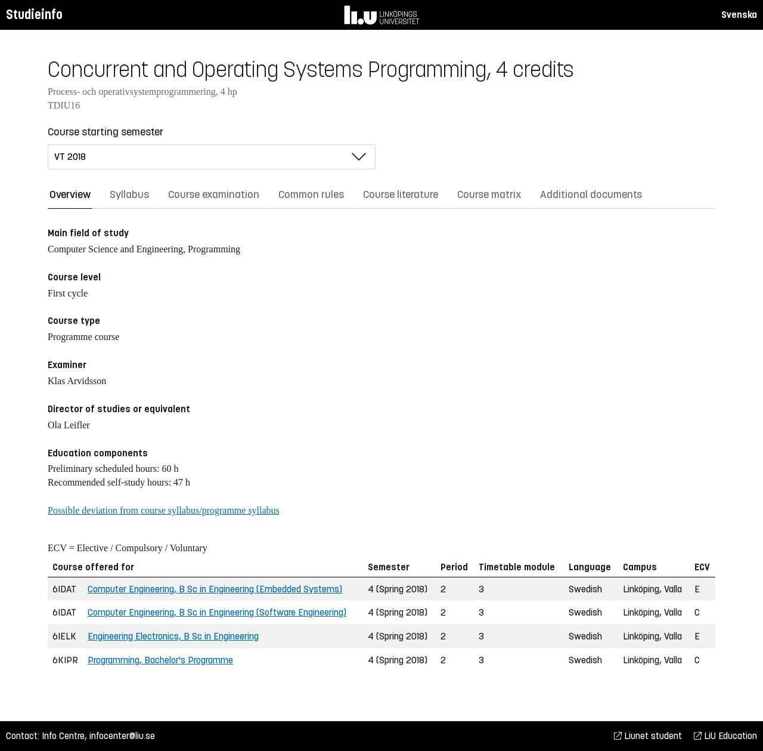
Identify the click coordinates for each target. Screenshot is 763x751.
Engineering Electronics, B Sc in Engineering (173, 636)
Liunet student (648, 735)
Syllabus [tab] (129, 194)
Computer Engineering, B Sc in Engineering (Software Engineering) (217, 612)
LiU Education (725, 735)
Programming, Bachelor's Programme (160, 660)
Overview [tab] (70, 194)
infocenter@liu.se (122, 735)
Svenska (739, 14)
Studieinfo (34, 15)
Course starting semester (105, 131)
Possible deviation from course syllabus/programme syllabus (164, 510)
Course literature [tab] (400, 194)
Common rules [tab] (311, 194)
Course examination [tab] (213, 194)
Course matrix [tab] (489, 194)
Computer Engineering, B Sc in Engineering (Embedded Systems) (215, 589)
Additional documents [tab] (591, 194)
